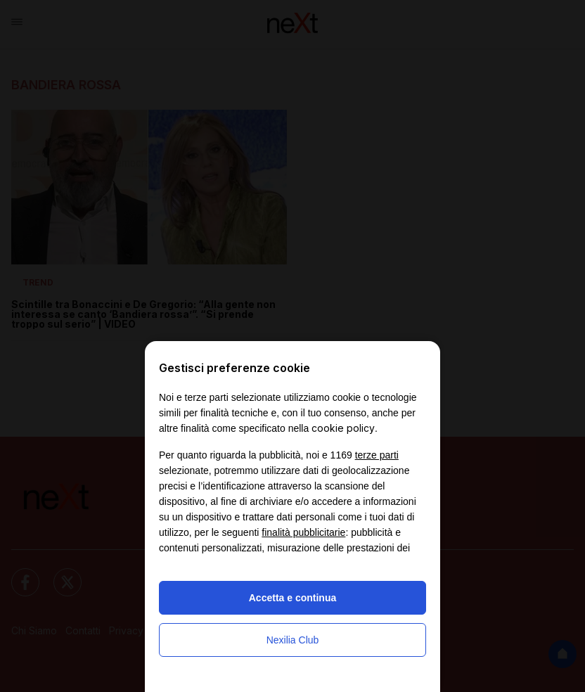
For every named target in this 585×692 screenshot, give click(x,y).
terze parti (377, 455)
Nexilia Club (292, 640)
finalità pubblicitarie (303, 532)
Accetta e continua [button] (292, 597)
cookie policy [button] (343, 428)
